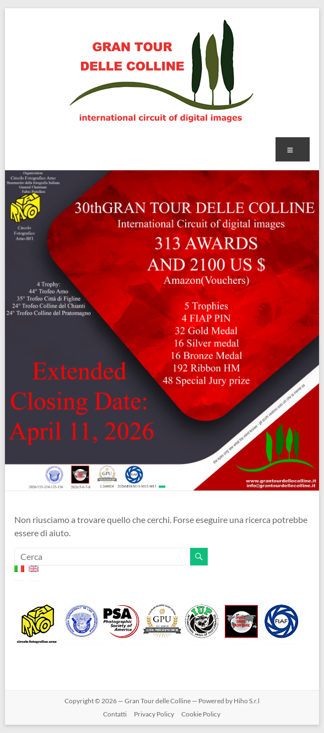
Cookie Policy (200, 714)
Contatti (115, 714)
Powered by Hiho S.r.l (229, 701)
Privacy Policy (154, 714)
